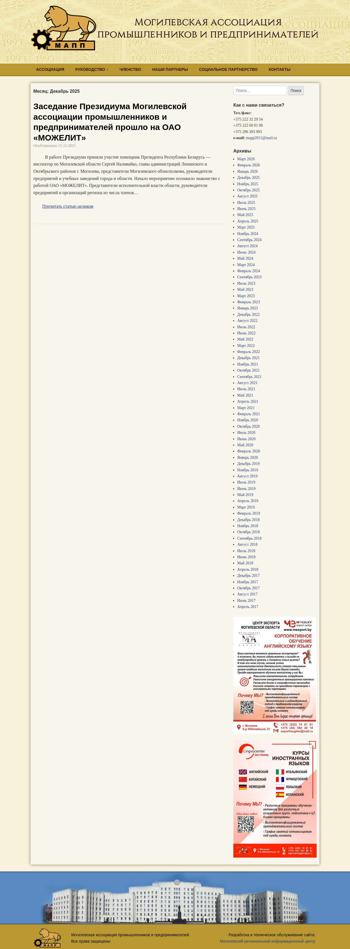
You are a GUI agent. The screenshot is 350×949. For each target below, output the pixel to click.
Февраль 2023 (248, 302)
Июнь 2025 (246, 209)
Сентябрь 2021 (249, 377)
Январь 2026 (247, 171)
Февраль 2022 (248, 352)
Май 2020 (245, 445)
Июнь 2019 (246, 489)
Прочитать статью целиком (67, 206)
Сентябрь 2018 (249, 538)
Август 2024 (247, 246)
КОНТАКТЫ (279, 69)
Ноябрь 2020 (247, 420)
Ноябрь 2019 (247, 470)
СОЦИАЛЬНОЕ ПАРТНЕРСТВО (228, 69)
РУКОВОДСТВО (90, 69)
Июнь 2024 (246, 252)
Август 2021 (247, 383)
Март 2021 (246, 408)
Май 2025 (245, 215)
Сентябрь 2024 (249, 240)
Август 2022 (247, 321)
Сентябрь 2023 (249, 277)
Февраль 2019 (248, 513)
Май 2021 (245, 395)
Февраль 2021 (248, 414)
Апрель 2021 (247, 401)
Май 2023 (245, 289)
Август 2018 (247, 544)
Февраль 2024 (248, 271)
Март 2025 (246, 227)
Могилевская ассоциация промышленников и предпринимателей (208, 28)
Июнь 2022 (246, 333)
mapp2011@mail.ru (261, 138)
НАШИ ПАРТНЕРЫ (170, 69)
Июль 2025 (246, 203)
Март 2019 (246, 507)
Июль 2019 (246, 482)
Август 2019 (247, 476)
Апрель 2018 (247, 569)
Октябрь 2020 (248, 426)
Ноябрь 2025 (247, 184)
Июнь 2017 (246, 601)
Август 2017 (247, 594)
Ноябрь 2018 (247, 526)
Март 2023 (246, 296)
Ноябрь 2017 (247, 582)
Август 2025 (247, 196)
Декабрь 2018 (248, 520)
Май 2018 (245, 563)
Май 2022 (245, 339)
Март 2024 (246, 265)
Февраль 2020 (248, 451)
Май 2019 (245, 495)
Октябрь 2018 (248, 532)
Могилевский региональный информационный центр (267, 941)
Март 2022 (246, 346)
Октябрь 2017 (248, 588)
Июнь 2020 (246, 439)
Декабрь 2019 (248, 464)
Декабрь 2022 (248, 314)
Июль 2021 (246, 389)
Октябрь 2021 (248, 370)
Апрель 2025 (247, 221)
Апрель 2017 (247, 607)
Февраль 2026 (248, 165)
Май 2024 (245, 258)
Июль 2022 (246, 327)
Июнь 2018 (246, 557)
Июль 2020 (246, 432)
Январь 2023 (247, 308)
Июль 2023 (246, 283)
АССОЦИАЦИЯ (50, 69)
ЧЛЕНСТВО (130, 69)
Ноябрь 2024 (247, 234)
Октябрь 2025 (248, 190)
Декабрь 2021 (248, 358)
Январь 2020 (247, 457)
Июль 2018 (246, 551)
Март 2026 (246, 159)
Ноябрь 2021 (247, 364)
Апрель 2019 (247, 501)
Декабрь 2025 (248, 178)
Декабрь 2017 (248, 576)
